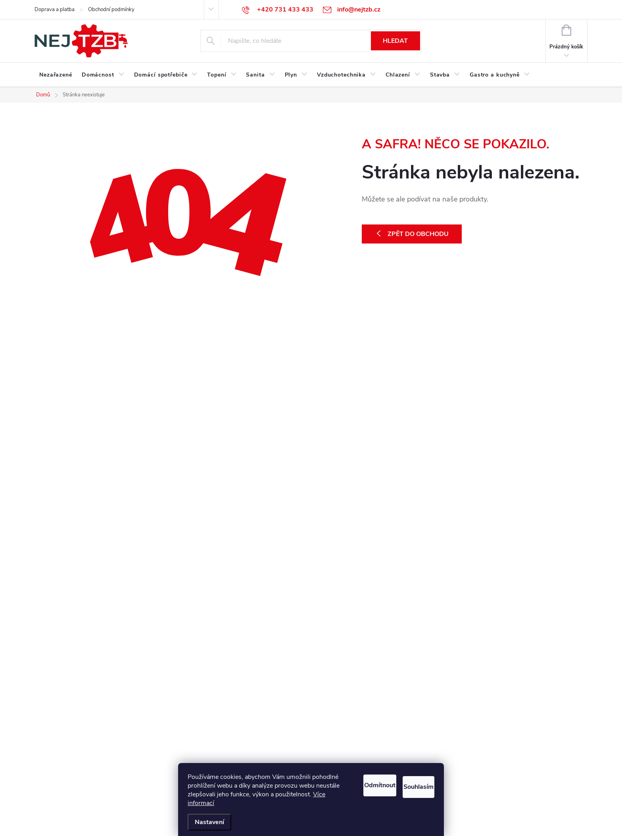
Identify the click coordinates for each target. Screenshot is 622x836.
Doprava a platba (55, 9)
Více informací (290, 803)
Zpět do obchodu (418, 234)
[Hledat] (311, 41)
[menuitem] (56, 75)
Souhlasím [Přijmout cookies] (409, 783)
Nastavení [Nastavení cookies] (209, 822)
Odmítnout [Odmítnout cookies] (348, 783)
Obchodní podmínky (111, 9)
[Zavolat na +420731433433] (278, 9)
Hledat (395, 40)
